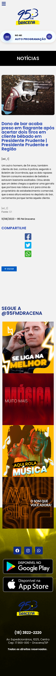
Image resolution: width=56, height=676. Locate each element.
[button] (9, 268)
